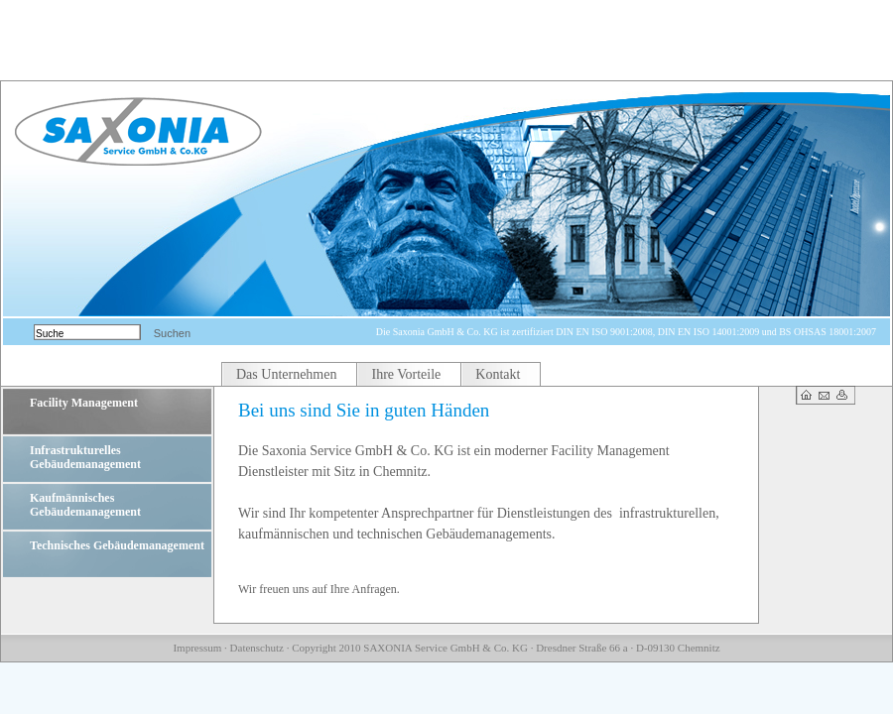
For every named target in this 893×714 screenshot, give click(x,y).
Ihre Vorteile (406, 374)
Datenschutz (257, 648)
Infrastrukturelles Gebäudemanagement (85, 457)
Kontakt (497, 374)
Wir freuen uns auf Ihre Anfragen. (319, 589)
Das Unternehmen (286, 374)
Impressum (197, 648)
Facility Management (84, 403)
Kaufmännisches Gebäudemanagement (85, 505)
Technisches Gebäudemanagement (117, 545)
